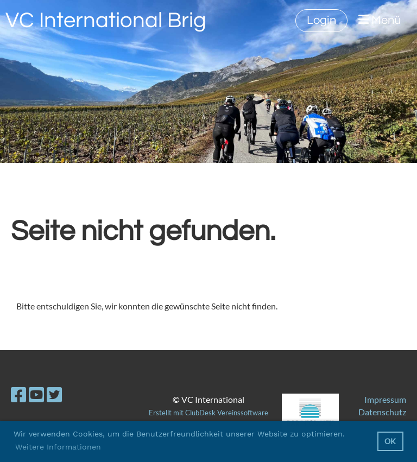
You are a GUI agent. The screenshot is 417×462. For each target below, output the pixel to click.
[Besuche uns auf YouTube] (36, 394)
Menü (379, 20)
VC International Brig (105, 20)
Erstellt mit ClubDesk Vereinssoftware (208, 412)
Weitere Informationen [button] (58, 446)
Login (321, 20)
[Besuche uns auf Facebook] (18, 394)
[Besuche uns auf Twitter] (54, 394)
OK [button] (390, 441)
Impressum (385, 399)
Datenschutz (382, 412)
